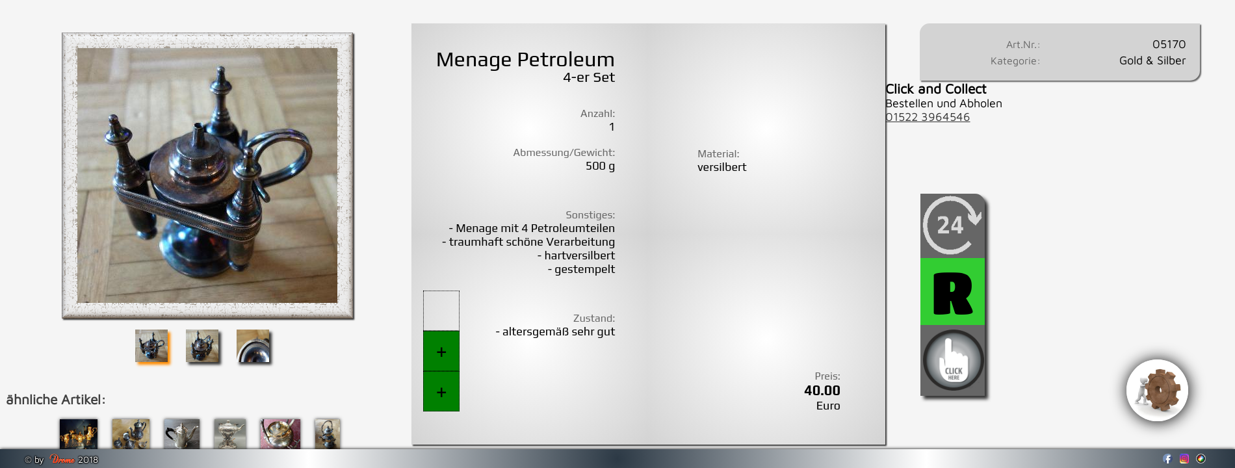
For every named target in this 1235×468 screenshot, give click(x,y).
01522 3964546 (927, 117)
